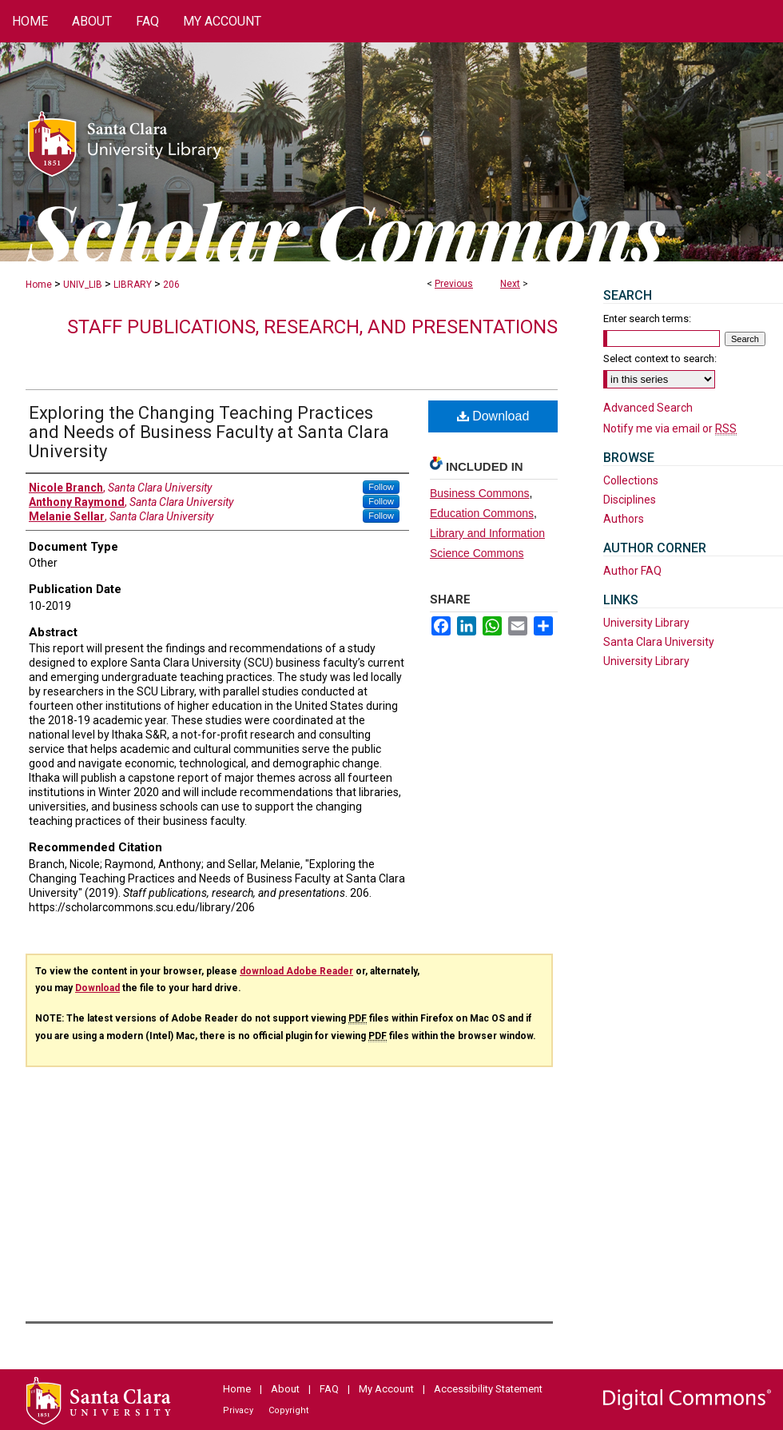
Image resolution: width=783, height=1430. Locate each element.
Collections (630, 480)
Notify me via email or (670, 428)
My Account (386, 1389)
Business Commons (480, 493)
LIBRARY (132, 284)
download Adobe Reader (296, 971)
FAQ (329, 1389)
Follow (381, 487)
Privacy (238, 1410)
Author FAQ (632, 570)
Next (510, 283)
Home (39, 284)
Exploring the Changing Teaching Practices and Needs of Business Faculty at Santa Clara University (209, 432)
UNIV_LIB (82, 284)
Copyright (288, 1410)
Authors (623, 518)
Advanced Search (648, 407)
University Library (646, 622)
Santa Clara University (658, 641)
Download (493, 416)
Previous (454, 283)
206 (171, 284)
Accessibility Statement (488, 1389)
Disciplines (629, 499)
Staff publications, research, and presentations (312, 327)
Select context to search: (660, 358)
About (285, 1389)
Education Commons (482, 513)
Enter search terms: (647, 319)
